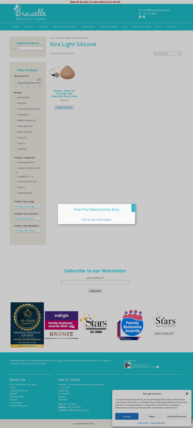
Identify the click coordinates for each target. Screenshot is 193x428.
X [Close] (133, 208)
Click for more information (97, 219)
